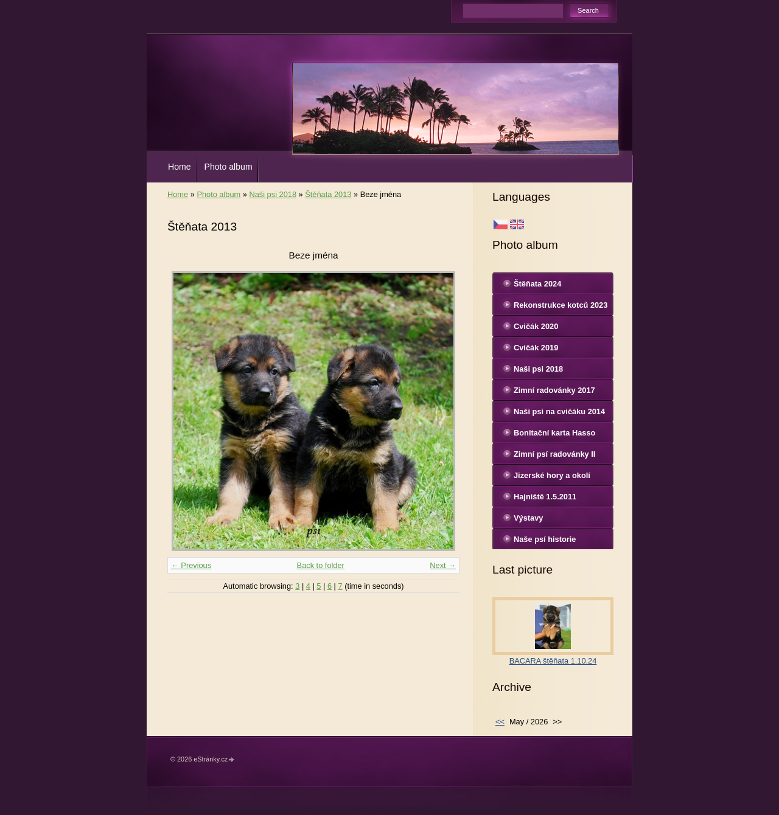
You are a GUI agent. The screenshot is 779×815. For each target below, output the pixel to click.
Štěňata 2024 (537, 283)
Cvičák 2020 (536, 326)
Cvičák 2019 (536, 347)
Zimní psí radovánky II (554, 454)
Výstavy (528, 517)
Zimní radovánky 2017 (554, 390)
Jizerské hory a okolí (552, 475)
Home (179, 167)
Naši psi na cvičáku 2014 (559, 411)
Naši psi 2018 (272, 194)
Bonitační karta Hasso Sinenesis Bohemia (554, 435)
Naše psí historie (545, 539)
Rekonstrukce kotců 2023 (560, 305)
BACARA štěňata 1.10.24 (553, 660)
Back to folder (320, 565)
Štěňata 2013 (328, 194)
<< (500, 721)
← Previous (191, 565)
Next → (443, 565)
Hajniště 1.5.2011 (545, 496)
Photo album (228, 167)
